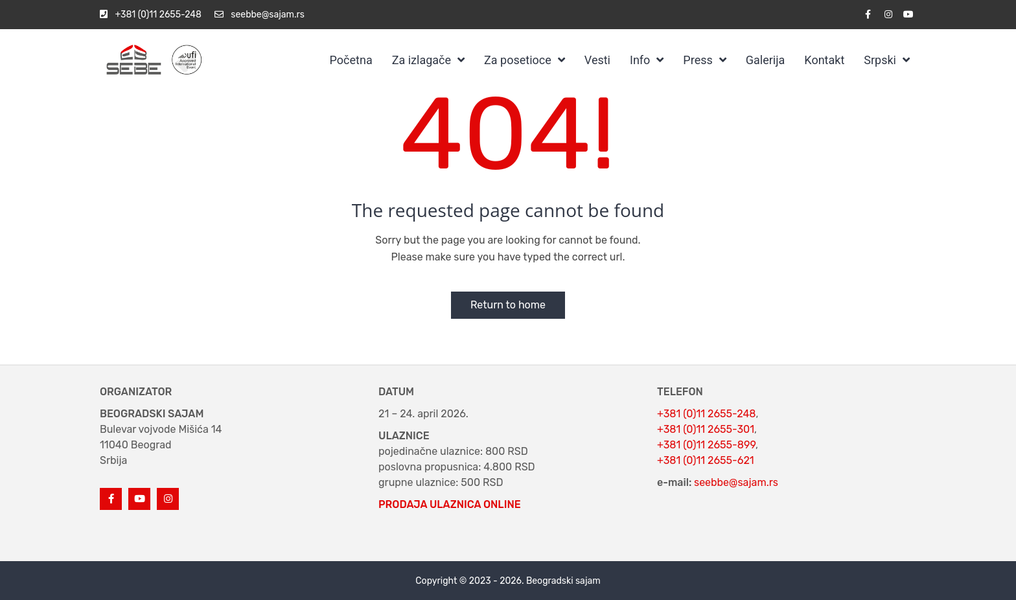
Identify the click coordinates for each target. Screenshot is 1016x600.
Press (697, 60)
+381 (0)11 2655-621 (705, 460)
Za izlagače (421, 60)
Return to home (508, 305)
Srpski (880, 60)
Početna (351, 60)
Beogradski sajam (563, 580)
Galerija (765, 60)
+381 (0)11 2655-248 (706, 414)
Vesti (597, 60)
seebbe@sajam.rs (736, 482)
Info (640, 60)
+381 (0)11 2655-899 (706, 445)
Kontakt (824, 60)
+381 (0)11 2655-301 (705, 429)
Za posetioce (517, 60)
